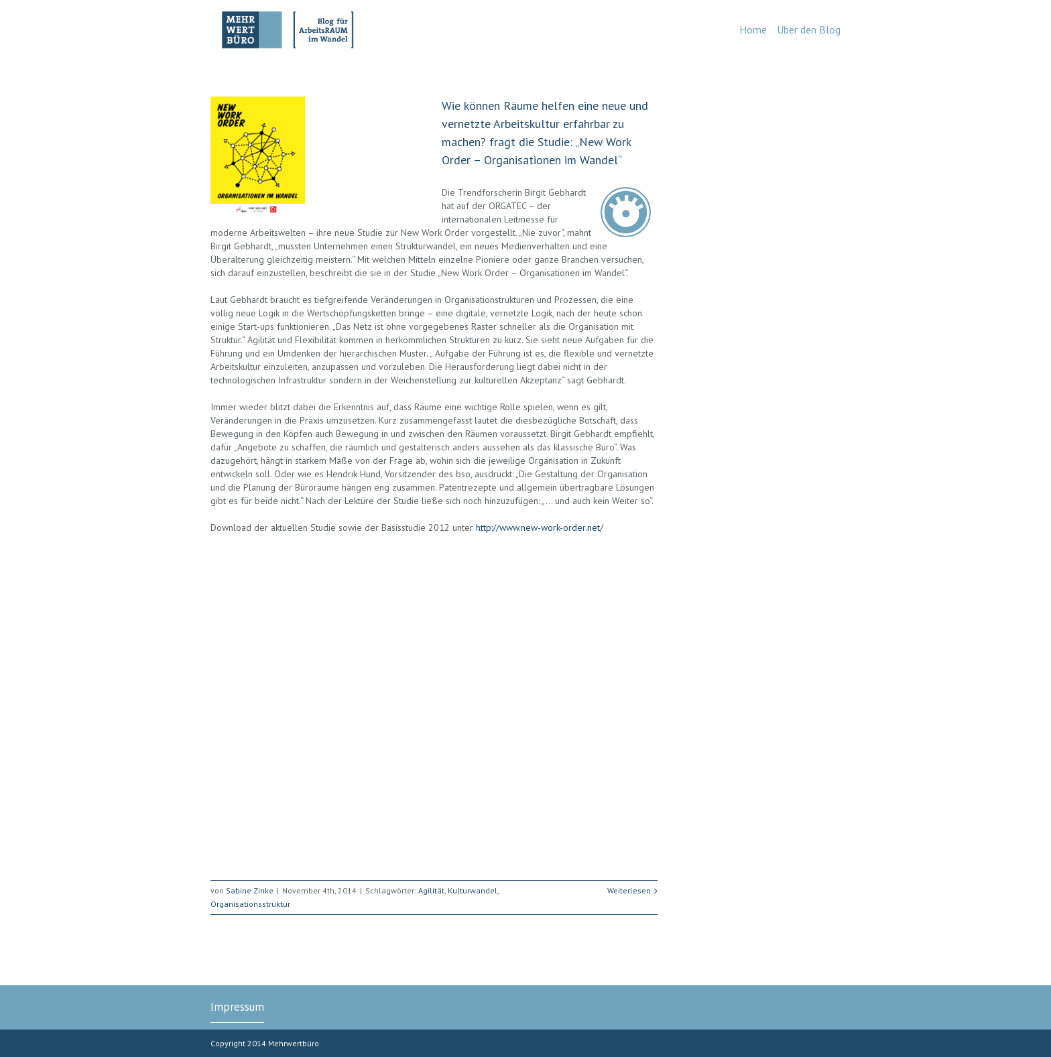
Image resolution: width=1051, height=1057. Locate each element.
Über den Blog (809, 29)
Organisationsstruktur (250, 904)
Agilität (431, 890)
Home (753, 29)
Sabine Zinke (249, 890)
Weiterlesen (629, 890)
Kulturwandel (472, 890)
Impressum (237, 1007)
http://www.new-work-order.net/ (539, 527)
